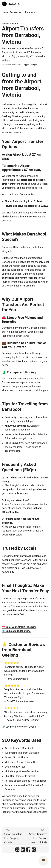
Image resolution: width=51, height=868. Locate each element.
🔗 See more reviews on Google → (20, 726)
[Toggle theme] (19, 4)
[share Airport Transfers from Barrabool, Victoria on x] (17, 849)
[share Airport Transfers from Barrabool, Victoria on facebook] (28, 849)
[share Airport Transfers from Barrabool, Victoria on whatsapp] (34, 849)
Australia (14, 23)
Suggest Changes (29, 65)
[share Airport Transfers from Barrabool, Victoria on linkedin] (23, 849)
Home (9, 4)
